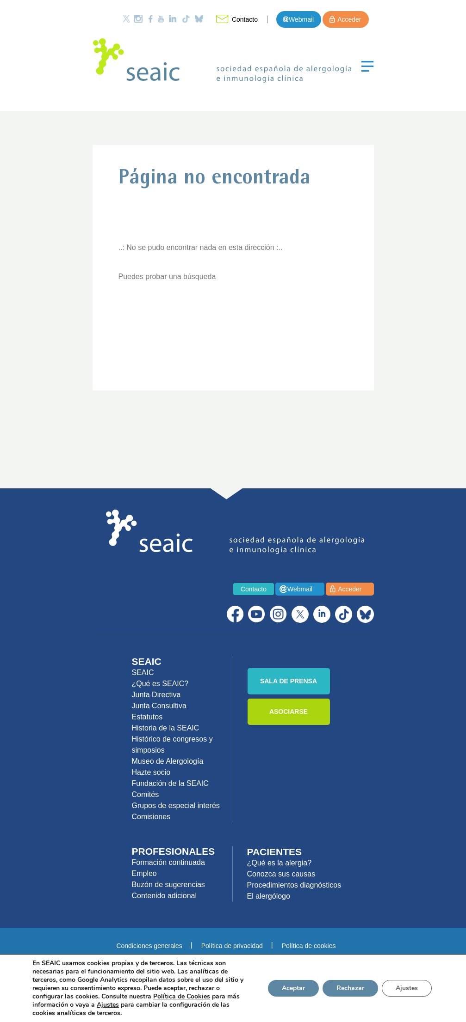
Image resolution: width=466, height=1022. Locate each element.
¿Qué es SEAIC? (160, 683)
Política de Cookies (181, 996)
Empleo (144, 873)
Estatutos (147, 717)
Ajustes (407, 988)
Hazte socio (151, 772)
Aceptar (293, 988)
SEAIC (143, 672)
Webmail (301, 19)
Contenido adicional (164, 896)
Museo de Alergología (168, 761)
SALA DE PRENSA (288, 681)
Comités (145, 794)
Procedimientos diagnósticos (294, 885)
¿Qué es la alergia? (279, 863)
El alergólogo (268, 896)
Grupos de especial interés (176, 805)
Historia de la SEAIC (165, 728)
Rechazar (350, 988)
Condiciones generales (149, 945)
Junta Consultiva (159, 706)
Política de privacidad (232, 945)
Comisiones (151, 817)
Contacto (245, 19)
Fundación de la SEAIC (170, 783)
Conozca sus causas (281, 874)
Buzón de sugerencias (168, 884)
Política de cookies (309, 945)
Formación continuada (168, 862)
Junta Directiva (156, 695)
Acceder (349, 19)
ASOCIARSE (288, 711)
